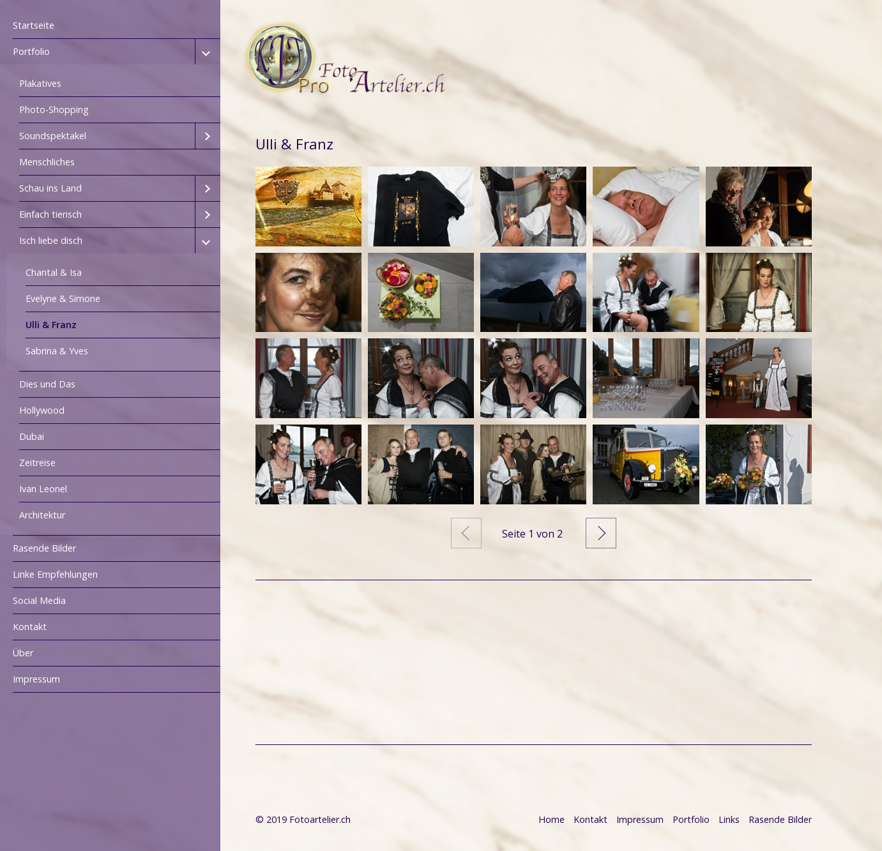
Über (23, 653)
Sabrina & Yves (57, 351)
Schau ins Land (50, 188)
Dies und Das (47, 384)
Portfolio (31, 51)
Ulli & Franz (51, 325)
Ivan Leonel (43, 489)
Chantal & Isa (54, 272)
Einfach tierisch (50, 214)
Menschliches (47, 162)
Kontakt (30, 627)
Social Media (39, 600)
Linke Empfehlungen (55, 574)
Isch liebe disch (50, 240)
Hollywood (42, 410)
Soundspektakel (52, 136)
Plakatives (40, 83)
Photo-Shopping (54, 109)
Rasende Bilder (44, 548)
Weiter (601, 533)
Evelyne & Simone (63, 298)
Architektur (42, 515)
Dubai (31, 436)
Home (551, 819)
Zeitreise (37, 462)
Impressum (36, 679)
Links (729, 819)
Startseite (33, 25)
